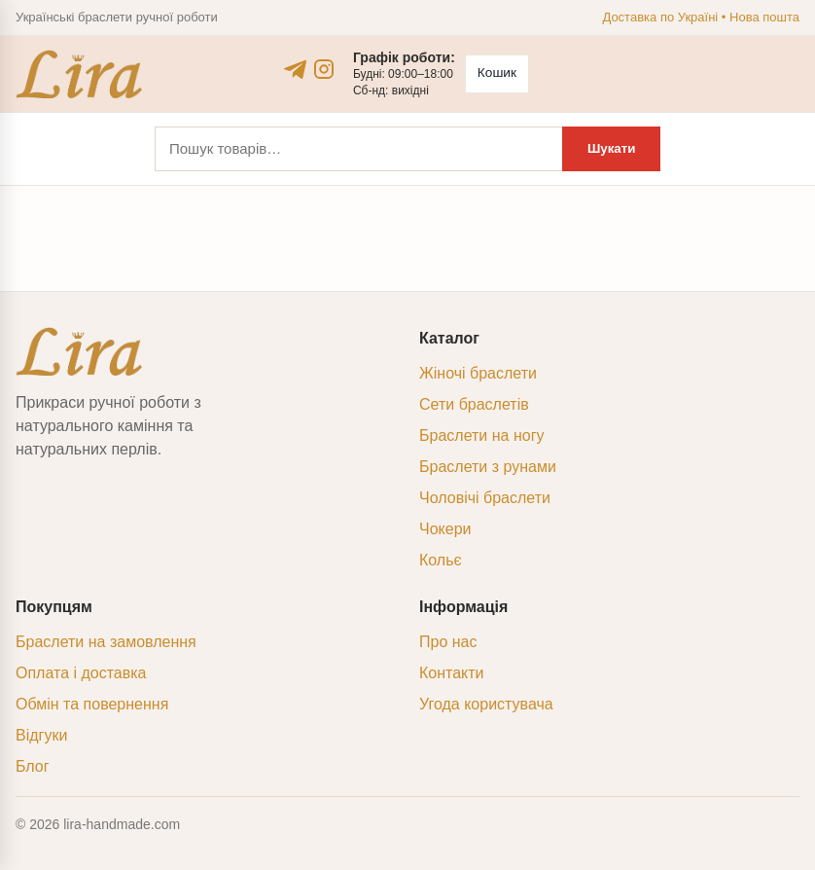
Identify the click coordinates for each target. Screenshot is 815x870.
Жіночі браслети (478, 373)
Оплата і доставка (81, 673)
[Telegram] (295, 69)
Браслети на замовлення (106, 642)
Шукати (609, 148)
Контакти (451, 673)
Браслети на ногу (481, 435)
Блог (33, 766)
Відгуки (41, 735)
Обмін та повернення (92, 704)
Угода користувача (486, 704)
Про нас (448, 642)
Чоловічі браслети (484, 497)
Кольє (440, 560)
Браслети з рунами (487, 466)
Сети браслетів (474, 404)
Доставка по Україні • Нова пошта (700, 17)
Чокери (445, 529)
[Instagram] (323, 69)
